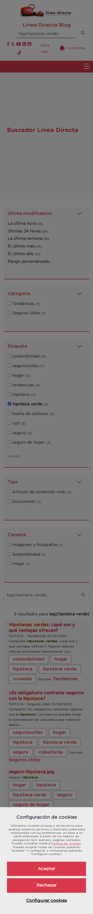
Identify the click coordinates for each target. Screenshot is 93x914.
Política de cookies (66, 843)
